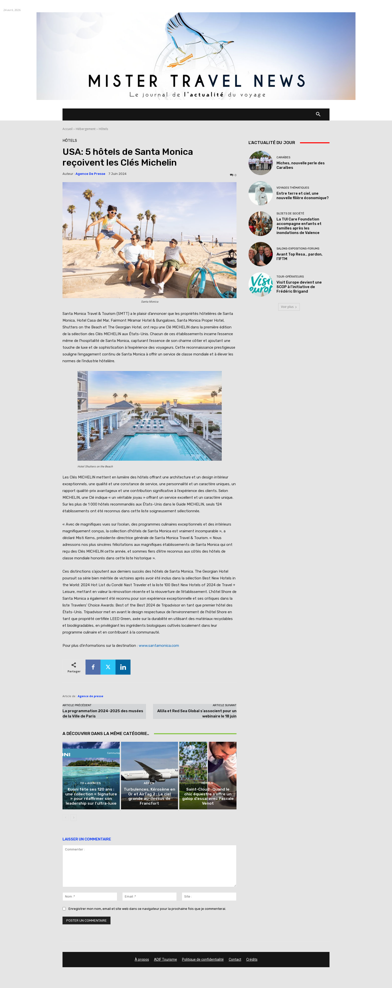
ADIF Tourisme (165, 961)
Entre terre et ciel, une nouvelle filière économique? (302, 195)
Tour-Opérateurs (290, 276)
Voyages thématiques (292, 187)
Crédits (252, 961)
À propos (142, 961)
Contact (235, 961)
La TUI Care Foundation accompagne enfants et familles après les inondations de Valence (299, 226)
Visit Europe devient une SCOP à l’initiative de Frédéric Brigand (299, 287)
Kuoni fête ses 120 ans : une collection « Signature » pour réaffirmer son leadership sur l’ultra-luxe (91, 798)
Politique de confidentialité (203, 961)
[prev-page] (65, 819)
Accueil (67, 129)
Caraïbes (283, 157)
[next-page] (73, 819)
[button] (318, 114)
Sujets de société (290, 213)
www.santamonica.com (158, 645)
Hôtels (103, 129)
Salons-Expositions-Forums (297, 248)
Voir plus (289, 307)
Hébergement (86, 129)
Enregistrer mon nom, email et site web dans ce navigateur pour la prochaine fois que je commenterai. (147, 910)
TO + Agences (90, 785)
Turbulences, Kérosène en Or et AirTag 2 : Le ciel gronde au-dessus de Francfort (149, 798)
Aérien (149, 785)
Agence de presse (90, 173)
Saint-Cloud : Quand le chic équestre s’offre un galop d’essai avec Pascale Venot (208, 800)
